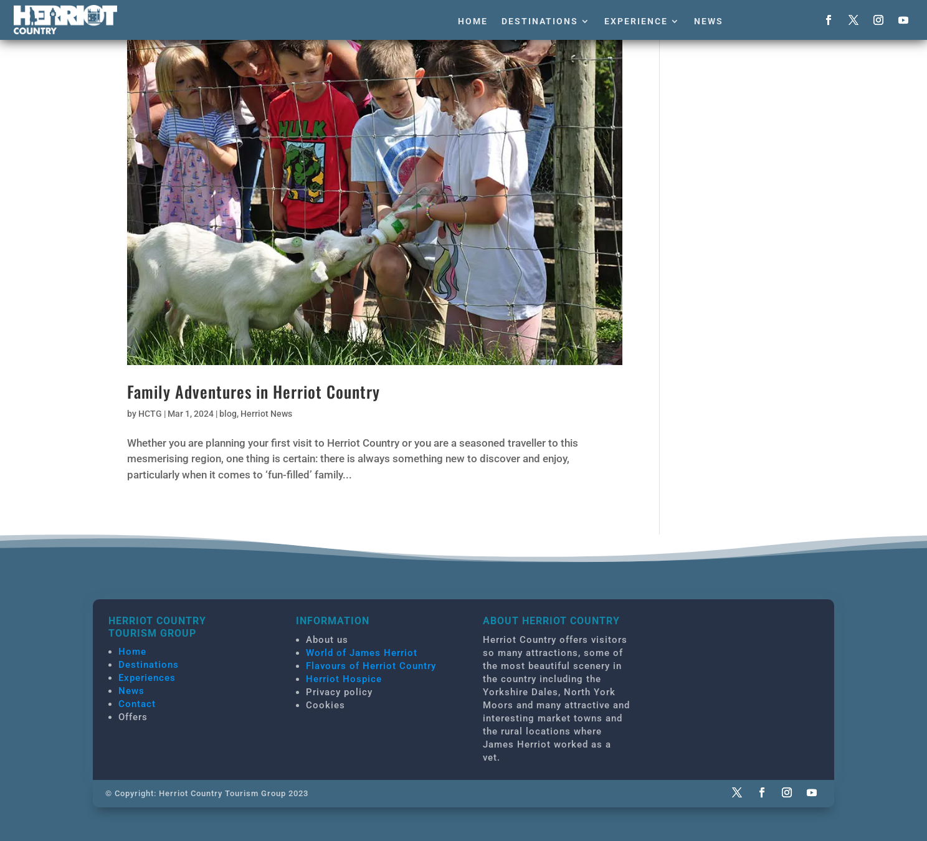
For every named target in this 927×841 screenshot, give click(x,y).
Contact (137, 704)
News (708, 21)
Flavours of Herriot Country (371, 666)
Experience (636, 21)
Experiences (147, 677)
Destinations (540, 21)
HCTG (150, 414)
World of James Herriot (361, 652)
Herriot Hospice (344, 679)
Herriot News (266, 414)
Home (473, 21)
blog (228, 414)
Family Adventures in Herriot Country (253, 391)
